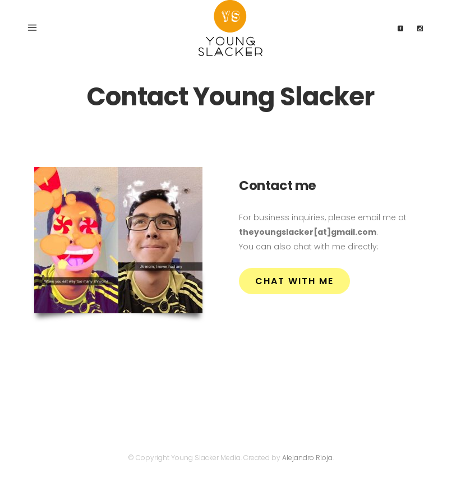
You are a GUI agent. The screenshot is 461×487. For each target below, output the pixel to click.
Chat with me (294, 281)
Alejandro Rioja (307, 457)
